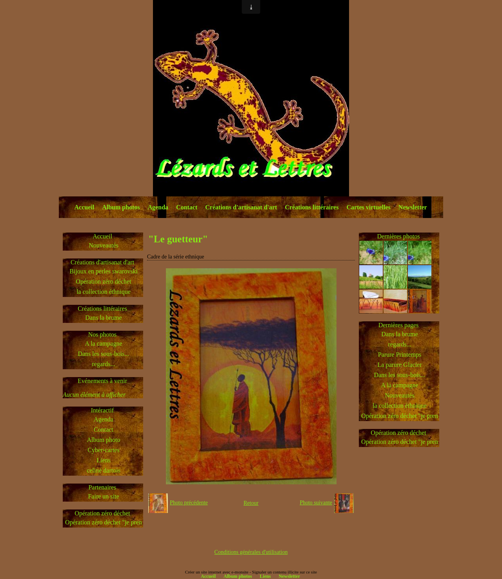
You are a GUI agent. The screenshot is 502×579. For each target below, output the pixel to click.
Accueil (85, 207)
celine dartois (103, 470)
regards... (103, 364)
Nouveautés (103, 245)
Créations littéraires (311, 207)
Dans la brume (103, 317)
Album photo (103, 439)
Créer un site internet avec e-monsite (217, 572)
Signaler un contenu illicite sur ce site (284, 572)
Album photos (121, 207)
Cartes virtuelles (368, 207)
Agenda (158, 207)
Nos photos (102, 334)
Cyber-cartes (103, 450)
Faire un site (103, 496)
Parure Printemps (400, 354)
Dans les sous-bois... (103, 353)
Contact (186, 207)
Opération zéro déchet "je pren (103, 522)
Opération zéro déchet (103, 281)
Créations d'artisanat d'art (241, 207)
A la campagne (103, 343)
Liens (103, 460)
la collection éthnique (103, 291)
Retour (251, 503)
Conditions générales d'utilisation (251, 552)
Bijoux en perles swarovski (103, 271)
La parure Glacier (400, 364)
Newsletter (412, 207)
